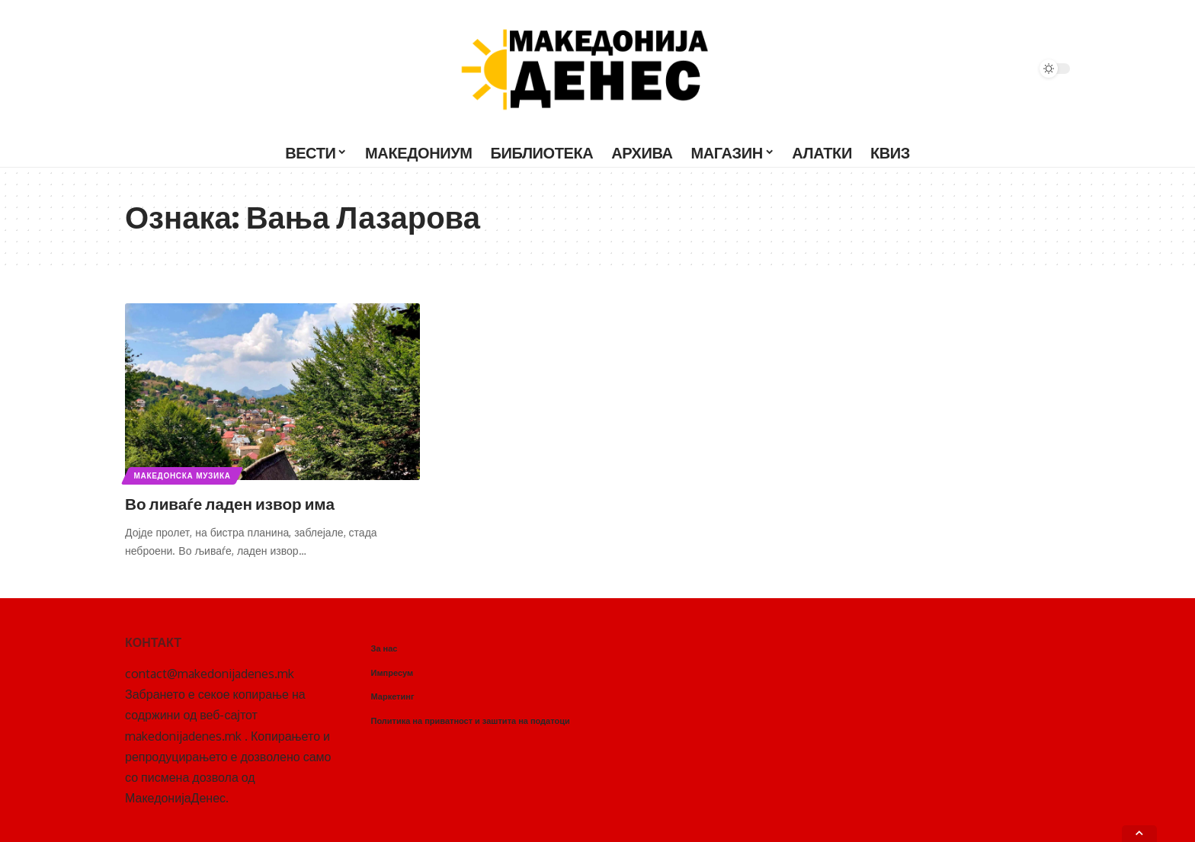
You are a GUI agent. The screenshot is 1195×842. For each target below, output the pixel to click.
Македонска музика (182, 475)
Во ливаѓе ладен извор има (238, 503)
